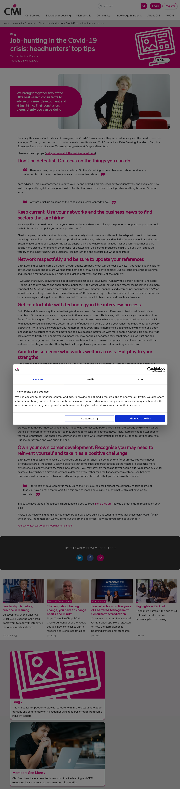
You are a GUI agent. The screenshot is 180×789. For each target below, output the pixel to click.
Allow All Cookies (140, 418)
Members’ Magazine (144, 758)
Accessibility (130, 783)
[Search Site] (119, 6)
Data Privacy (113, 783)
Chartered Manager (144, 741)
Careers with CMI (94, 750)
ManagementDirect (143, 754)
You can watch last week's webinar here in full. (45, 526)
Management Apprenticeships (149, 733)
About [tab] (141, 379)
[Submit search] (143, 6)
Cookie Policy (97, 783)
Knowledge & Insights (24, 23)
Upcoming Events (94, 741)
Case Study (9, 635)
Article (51, 635)
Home (6, 23)
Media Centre (92, 737)
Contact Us (91, 733)
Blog (41, 23)
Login (155, 6)
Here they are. (104, 504)
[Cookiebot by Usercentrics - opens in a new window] (150, 369)
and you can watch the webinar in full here (70, 153)
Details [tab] (90, 379)
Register (170, 6)
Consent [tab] (38, 379)
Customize (89, 418)
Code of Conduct (77, 783)
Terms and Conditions (55, 783)
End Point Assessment (145, 737)
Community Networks (97, 745)
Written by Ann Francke (24, 56)
